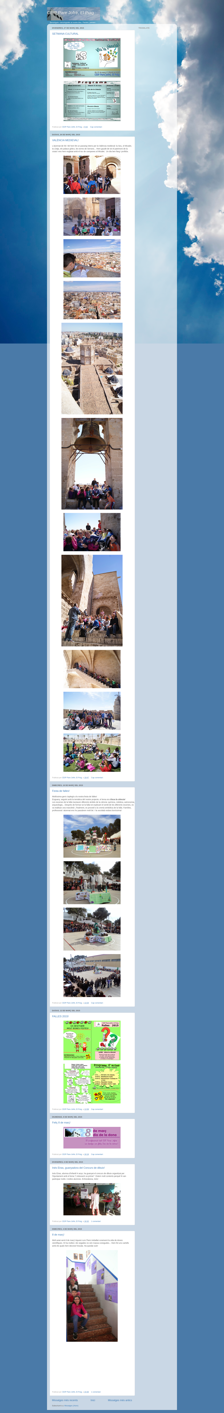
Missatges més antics (120, 1400)
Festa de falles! (61, 791)
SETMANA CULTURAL (65, 33)
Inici (93, 1400)
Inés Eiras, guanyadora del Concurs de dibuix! (78, 1167)
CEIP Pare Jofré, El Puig (70, 12)
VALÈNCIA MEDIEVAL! (65, 140)
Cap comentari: (96, 127)
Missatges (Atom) (71, 1406)
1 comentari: (96, 1221)
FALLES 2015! (60, 1016)
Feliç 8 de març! (61, 1122)
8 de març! (58, 1234)
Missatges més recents (65, 1400)
